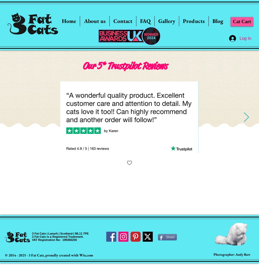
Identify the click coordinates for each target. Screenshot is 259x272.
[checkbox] (129, 163)
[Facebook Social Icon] (111, 237)
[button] (167, 21)
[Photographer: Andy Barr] (232, 254)
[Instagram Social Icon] (123, 237)
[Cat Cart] (242, 21)
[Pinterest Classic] (136, 237)
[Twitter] (148, 237)
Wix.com (86, 255)
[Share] (167, 237)
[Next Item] (246, 117)
